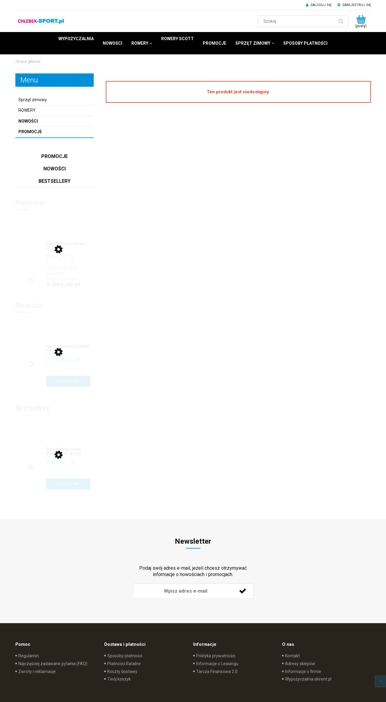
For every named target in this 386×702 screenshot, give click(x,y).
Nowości (28, 121)
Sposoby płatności (124, 655)
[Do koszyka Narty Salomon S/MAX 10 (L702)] (68, 381)
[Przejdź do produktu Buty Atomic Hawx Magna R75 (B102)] (68, 451)
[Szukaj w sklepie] (297, 21)
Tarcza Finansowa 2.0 (216, 671)
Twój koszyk (119, 679)
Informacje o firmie (303, 671)
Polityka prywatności (215, 655)
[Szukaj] (341, 21)
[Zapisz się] (242, 591)
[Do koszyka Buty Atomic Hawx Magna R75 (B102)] (68, 483)
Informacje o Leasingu (217, 663)
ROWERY (27, 110)
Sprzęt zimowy (32, 99)
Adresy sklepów (300, 663)
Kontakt (292, 655)
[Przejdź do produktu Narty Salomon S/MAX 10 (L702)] (68, 349)
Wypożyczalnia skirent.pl (308, 679)
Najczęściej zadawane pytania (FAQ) (52, 663)
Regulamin (28, 655)
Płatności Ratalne (124, 663)
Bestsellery (55, 181)
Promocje (30, 131)
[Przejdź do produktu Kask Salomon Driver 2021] (68, 246)
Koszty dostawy (122, 671)
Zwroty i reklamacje (37, 671)
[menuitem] (76, 38)
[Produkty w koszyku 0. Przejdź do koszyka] (361, 21)
